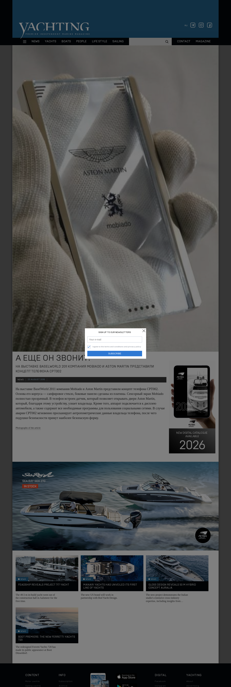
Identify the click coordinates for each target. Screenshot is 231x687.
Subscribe (114, 353)
